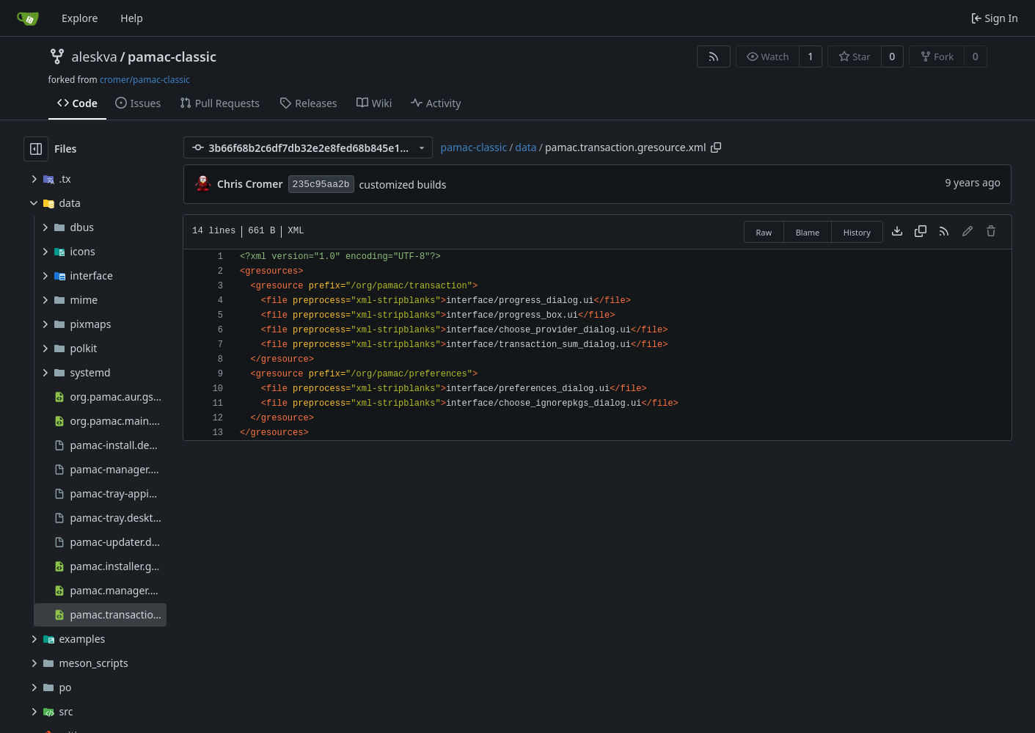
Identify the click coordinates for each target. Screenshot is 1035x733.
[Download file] (897, 231)
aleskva (94, 56)
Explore (80, 18)
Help (131, 18)
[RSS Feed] (714, 56)
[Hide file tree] (35, 148)
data (525, 147)
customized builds (403, 185)
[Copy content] (920, 231)
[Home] (27, 18)
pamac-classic (172, 56)
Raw (764, 232)
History (857, 232)
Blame (808, 232)
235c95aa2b (321, 184)
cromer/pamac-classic (145, 79)
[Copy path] (716, 147)
